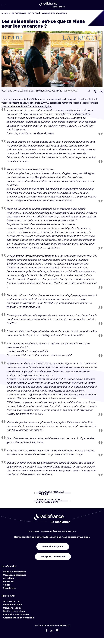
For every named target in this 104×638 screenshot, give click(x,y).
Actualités (8, 578)
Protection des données (16, 614)
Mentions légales (12, 608)
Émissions (8, 581)
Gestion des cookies (14, 611)
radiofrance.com (11, 601)
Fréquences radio (12, 604)
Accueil (5, 13)
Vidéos (6, 584)
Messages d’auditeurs (14, 575)
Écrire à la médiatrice (14, 571)
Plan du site (9, 588)
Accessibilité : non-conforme (18, 617)
